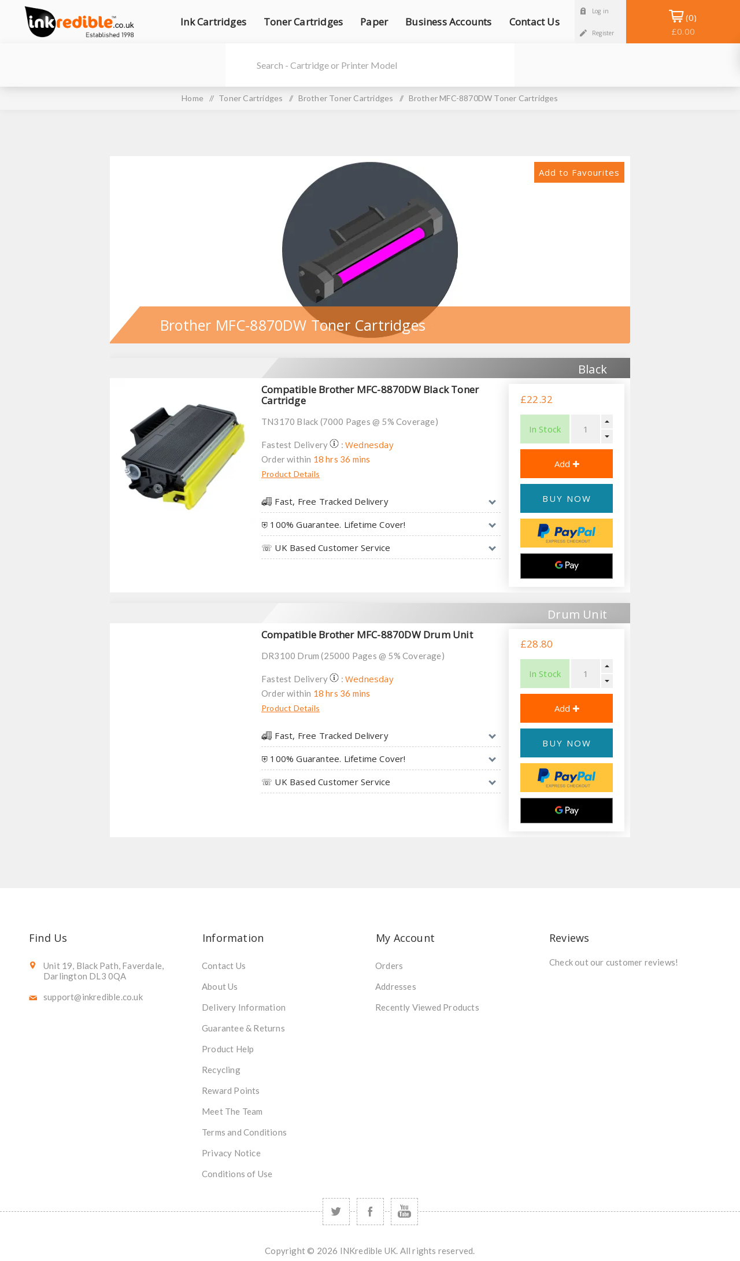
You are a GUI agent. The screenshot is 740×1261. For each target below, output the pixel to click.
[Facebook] (370, 1211)
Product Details (290, 474)
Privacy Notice (231, 1153)
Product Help (228, 1049)
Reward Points (231, 1090)
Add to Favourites (579, 172)
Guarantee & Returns (243, 1028)
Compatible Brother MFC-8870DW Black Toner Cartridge (370, 395)
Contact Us (224, 965)
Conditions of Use (237, 1173)
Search (240, 65)
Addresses (395, 986)
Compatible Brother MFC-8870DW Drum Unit (367, 634)
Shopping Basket (683, 24)
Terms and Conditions (244, 1132)
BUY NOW (566, 498)
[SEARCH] (386, 65)
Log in (600, 11)
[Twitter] (336, 1211)
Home (193, 98)
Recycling (221, 1069)
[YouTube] (404, 1211)
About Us (220, 986)
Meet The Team (232, 1111)
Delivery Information (244, 1007)
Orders (389, 965)
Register (603, 33)
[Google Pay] (566, 566)
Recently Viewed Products (427, 1007)
